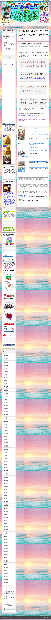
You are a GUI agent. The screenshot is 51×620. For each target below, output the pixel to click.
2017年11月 (5, 501)
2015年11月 (5, 536)
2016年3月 (5, 530)
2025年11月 (5, 361)
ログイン (5, 610)
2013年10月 (5, 573)
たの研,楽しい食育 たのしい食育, (30, 179)
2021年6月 (5, 439)
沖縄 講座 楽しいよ (38, 186)
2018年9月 (5, 486)
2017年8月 (5, 505)
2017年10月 (5, 502)
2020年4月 (5, 458)
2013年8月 (5, 576)
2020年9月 (5, 451)
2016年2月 (5, 532)
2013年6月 (5, 579)
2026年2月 (5, 356)
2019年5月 (5, 474)
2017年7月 (5, 507)
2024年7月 (5, 384)
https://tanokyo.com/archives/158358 (23, 195)
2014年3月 (5, 566)
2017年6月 (5, 508)
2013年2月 (5, 582)
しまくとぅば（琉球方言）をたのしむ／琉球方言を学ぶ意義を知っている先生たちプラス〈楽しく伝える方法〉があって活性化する (38, 136)
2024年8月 (5, 383)
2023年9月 (5, 399)
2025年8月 (5, 365)
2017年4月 (5, 511)
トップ (4, 24)
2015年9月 (5, 539)
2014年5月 (5, 563)
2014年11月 (5, 554)
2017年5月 (5, 510)
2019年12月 (5, 464)
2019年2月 (5, 479)
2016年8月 (5, 523)
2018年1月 (5, 498)
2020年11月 (5, 449)
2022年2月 (5, 427)
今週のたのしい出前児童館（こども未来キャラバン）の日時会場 (38, 167)
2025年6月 (5, 368)
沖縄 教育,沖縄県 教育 (33, 186)
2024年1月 (5, 393)
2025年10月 (5, 362)
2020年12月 (5, 448)
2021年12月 (5, 430)
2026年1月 (5, 358)
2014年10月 (5, 555)
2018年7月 (5, 489)
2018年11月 (5, 483)
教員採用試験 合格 (34, 180)
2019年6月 (5, 473)
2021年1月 (5, 446)
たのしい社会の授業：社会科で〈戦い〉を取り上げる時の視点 (38, 150)
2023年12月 (5, 395)
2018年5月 (5, 492)
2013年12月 (5, 570)
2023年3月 (5, 408)
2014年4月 (5, 564)
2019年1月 (5, 480)
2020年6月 (5, 455)
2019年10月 (5, 467)
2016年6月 (5, 526)
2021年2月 (5, 445)
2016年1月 (5, 533)
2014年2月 (5, 567)
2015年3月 (5, 548)
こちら (39, 31)
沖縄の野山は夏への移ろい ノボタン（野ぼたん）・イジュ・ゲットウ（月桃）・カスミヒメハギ (36, 210)
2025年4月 (5, 371)
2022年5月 (5, 423)
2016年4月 (5, 529)
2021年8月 (5, 436)
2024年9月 (5, 381)
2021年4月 (5, 442)
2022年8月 (5, 418)
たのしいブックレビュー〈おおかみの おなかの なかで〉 (38, 128)
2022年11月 (5, 414)
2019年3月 (5, 477)
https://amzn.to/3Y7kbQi (34, 188)
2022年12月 (5, 412)
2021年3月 (5, 443)
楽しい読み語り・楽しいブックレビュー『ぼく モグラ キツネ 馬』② (26, 208)
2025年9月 (5, 364)
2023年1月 (5, 411)
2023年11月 (5, 396)
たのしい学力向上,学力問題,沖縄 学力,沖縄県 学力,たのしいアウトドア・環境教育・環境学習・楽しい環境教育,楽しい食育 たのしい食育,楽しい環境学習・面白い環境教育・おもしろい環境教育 (33, 176)
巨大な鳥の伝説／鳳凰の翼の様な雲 (23, 156)
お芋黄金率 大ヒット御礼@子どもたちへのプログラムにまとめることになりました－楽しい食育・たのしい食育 (9, 592)
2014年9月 (5, 557)
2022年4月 (5, 424)
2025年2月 (5, 374)
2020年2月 (5, 461)
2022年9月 (5, 417)
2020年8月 (5, 452)
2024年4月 (5, 389)
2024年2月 (5, 392)
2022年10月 (5, 415)
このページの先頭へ (46, 617)
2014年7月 (5, 560)
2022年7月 (5, 420)
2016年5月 (5, 527)
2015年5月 (5, 545)
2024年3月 (5, 390)
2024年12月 (5, 377)
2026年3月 (5, 355)
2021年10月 (5, 433)
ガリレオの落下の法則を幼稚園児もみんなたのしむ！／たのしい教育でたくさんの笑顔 (9, 44)
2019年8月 (5, 470)
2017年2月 (5, 514)
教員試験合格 (39, 180)
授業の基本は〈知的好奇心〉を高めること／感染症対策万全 (38, 161)
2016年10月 (5, 520)
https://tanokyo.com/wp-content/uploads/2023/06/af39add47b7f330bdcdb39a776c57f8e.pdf (9, 253)
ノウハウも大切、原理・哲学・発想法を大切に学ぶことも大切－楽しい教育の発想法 (9, 54)
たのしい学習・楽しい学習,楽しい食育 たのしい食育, (29, 177)
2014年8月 (5, 558)
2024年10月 (5, 380)
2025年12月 (5, 359)
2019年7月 (5, 471)
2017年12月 (5, 499)
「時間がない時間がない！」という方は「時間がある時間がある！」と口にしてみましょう (9, 49)
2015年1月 (5, 551)
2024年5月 (5, 387)
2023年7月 (5, 402)
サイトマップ (10, 24)
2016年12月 (5, 517)
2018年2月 (5, 496)
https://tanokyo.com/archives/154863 (8, 256)
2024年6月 (5, 386)
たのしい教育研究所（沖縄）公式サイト (11, 617)
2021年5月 (5, 440)
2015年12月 (5, 535)
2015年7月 (5, 542)
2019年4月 (5, 476)
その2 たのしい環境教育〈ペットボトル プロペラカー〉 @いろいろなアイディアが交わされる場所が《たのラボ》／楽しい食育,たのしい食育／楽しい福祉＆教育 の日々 (9, 596)
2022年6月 (5, 421)
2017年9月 (5, 504)
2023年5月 (5, 405)
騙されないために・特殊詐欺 (44, 186)
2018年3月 (5, 495)
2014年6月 (5, 561)
